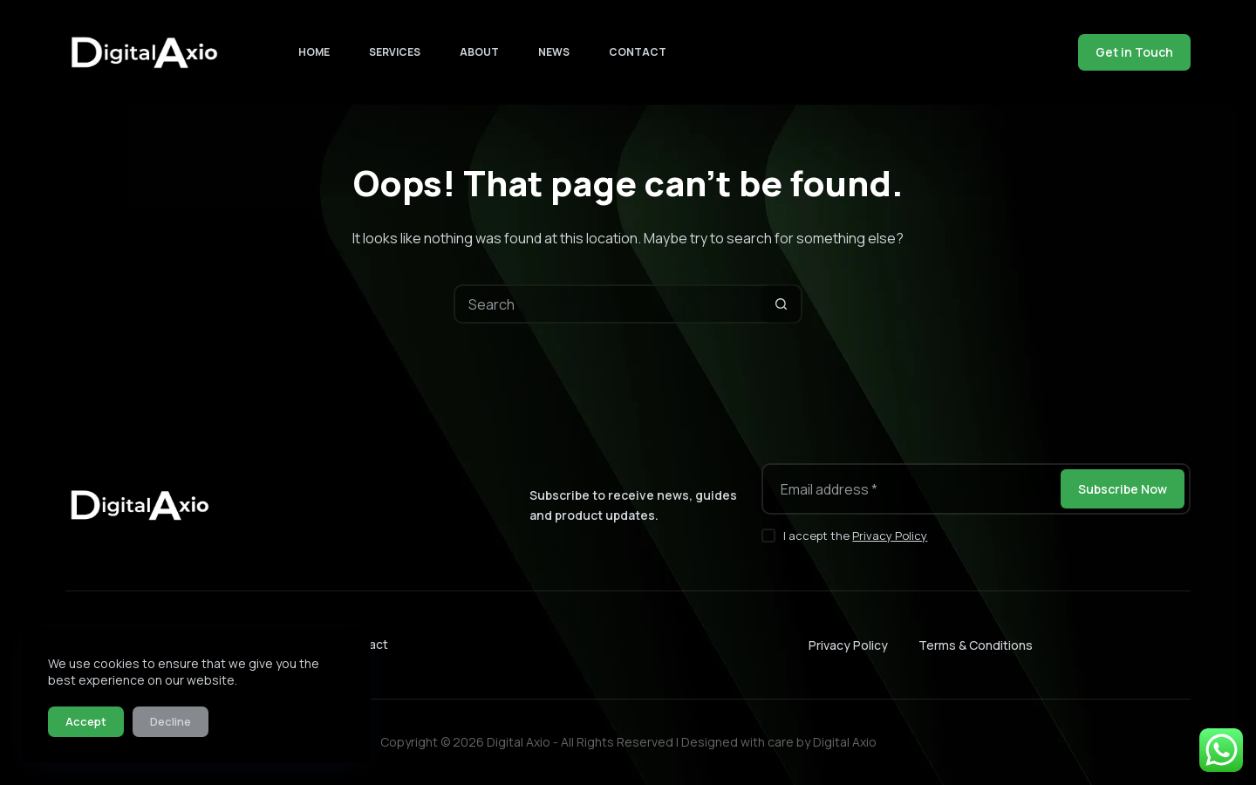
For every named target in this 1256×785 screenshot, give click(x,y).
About (479, 51)
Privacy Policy (889, 535)
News (554, 51)
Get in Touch (1134, 52)
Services (394, 51)
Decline (170, 721)
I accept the (855, 535)
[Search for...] (608, 304)
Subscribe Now (1122, 489)
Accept (85, 721)
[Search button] (781, 304)
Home (314, 51)
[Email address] (910, 489)
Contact (637, 51)
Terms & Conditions (975, 645)
